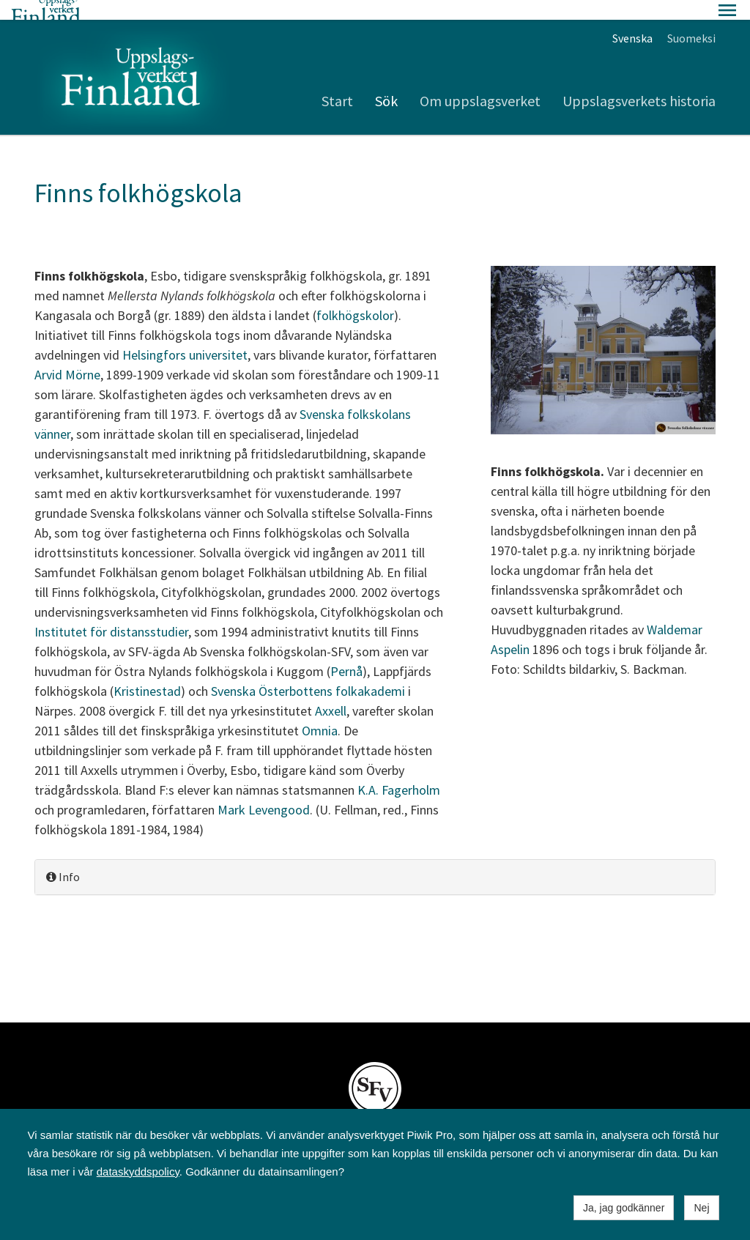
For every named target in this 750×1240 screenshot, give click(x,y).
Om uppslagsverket (480, 81)
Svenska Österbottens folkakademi (308, 671)
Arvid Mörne (67, 354)
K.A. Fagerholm (398, 770)
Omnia (320, 710)
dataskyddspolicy (138, 1171)
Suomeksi (691, 18)
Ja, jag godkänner (623, 1208)
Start (337, 81)
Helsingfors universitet (185, 335)
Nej (701, 1208)
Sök (386, 81)
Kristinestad (147, 671)
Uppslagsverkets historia (639, 81)
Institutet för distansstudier (111, 612)
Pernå (346, 651)
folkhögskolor (355, 295)
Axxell (330, 691)
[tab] (375, 857)
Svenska (632, 18)
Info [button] (63, 857)
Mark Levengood (264, 790)
